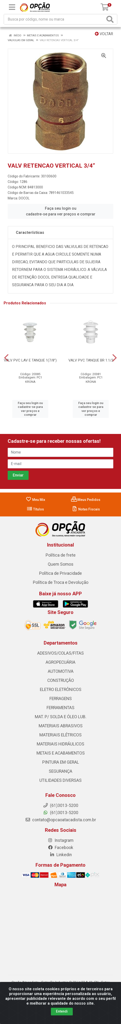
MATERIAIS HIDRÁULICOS (60, 744)
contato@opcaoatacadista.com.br (60, 819)
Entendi (62, 1011)
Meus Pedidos (85, 500)
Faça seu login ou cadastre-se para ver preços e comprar (60, 211)
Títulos (35, 509)
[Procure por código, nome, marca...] (54, 19)
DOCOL (24, 198)
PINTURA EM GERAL (60, 762)
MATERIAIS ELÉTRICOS (60, 735)
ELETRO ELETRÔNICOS (60, 689)
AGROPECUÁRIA (60, 662)
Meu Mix (35, 500)
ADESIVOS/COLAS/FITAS (60, 653)
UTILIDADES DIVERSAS (60, 780)
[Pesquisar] (111, 19)
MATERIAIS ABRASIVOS (61, 725)
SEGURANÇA (60, 771)
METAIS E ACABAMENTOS (60, 753)
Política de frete (61, 555)
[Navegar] (6, 358)
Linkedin (60, 854)
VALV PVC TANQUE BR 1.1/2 (90, 360)
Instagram (60, 840)
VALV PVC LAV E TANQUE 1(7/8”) (30, 360)
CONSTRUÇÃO (60, 680)
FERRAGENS (60, 698)
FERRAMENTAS (60, 707)
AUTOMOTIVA (60, 671)
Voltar (104, 34)
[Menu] (12, 7)
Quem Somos (60, 564)
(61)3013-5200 (60, 812)
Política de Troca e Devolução (60, 582)
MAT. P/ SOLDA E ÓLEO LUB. (60, 716)
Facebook (60, 847)
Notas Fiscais (86, 509)
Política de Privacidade (60, 573)
